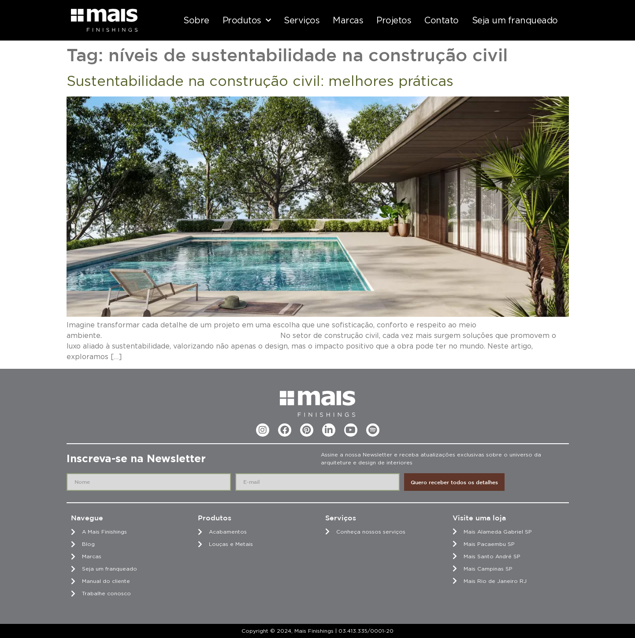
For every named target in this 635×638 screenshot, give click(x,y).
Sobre (196, 20)
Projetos (393, 20)
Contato (441, 20)
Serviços (301, 20)
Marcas (348, 20)
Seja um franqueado (515, 20)
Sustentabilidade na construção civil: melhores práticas (260, 80)
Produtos (247, 20)
